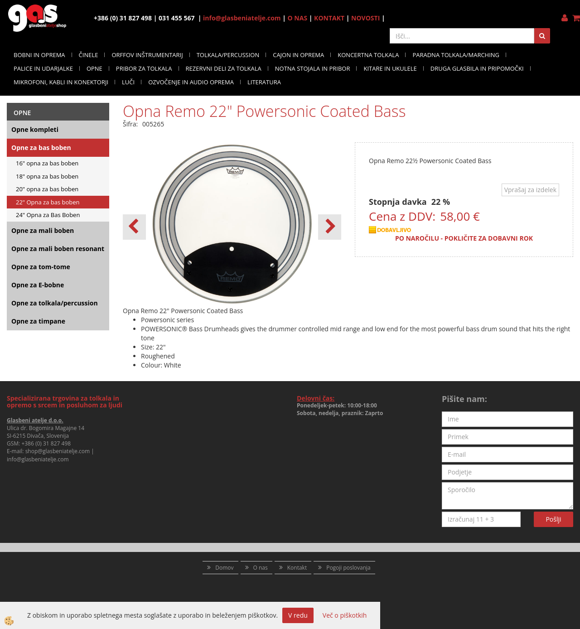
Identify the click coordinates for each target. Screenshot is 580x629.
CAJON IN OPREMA (298, 55)
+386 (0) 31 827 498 (46, 443)
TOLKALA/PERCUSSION (228, 55)
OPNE (94, 68)
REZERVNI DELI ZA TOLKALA (223, 68)
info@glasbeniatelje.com (242, 18)
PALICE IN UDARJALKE (43, 68)
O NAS (298, 18)
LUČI (128, 82)
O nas (260, 567)
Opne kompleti (34, 129)
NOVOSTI (365, 18)
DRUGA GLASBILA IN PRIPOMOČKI (477, 68)
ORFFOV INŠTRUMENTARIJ (147, 55)
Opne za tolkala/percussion (54, 303)
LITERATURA (264, 82)
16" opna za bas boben (47, 163)
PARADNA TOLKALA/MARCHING (455, 55)
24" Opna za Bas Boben (48, 215)
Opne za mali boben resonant (57, 248)
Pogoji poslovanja (348, 567)
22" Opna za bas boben (48, 202)
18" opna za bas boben (47, 176)
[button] (329, 227)
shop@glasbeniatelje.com (57, 451)
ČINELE (88, 55)
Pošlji (553, 519)
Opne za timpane (38, 321)
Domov (224, 567)
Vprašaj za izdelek (530, 189)
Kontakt (297, 567)
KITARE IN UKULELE (389, 68)
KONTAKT (329, 18)
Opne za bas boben (41, 147)
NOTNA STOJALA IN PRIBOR (312, 68)
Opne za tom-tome (40, 266)
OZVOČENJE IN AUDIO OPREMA (191, 82)
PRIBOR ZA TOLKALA (144, 68)
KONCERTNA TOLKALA (368, 55)
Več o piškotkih (345, 615)
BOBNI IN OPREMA (39, 55)
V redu (298, 615)
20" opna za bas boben (47, 189)
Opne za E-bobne (37, 285)
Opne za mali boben (42, 230)
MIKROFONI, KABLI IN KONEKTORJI (61, 82)
